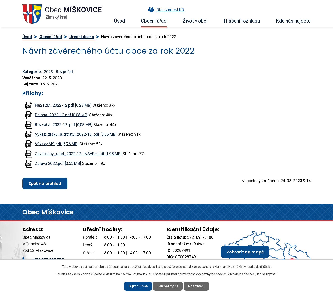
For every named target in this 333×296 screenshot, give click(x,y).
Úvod (119, 21)
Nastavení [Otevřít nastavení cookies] (197, 286)
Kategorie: (32, 71)
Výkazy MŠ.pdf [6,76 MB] (57, 143)
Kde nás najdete (293, 21)
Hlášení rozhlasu (242, 21)
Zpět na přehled (44, 183)
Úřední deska (81, 36)
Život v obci (195, 21)
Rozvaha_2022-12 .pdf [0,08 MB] (63, 124)
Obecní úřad (153, 21)
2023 (48, 71)
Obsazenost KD (165, 9)
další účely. (263, 266)
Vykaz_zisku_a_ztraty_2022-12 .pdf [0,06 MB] (76, 134)
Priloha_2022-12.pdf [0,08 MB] (61, 114)
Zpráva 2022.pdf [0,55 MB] (58, 163)
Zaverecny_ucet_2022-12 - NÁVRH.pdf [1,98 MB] (78, 153)
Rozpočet (64, 71)
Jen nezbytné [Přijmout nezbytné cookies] (168, 286)
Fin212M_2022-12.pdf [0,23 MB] (63, 105)
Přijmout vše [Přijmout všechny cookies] (137, 286)
